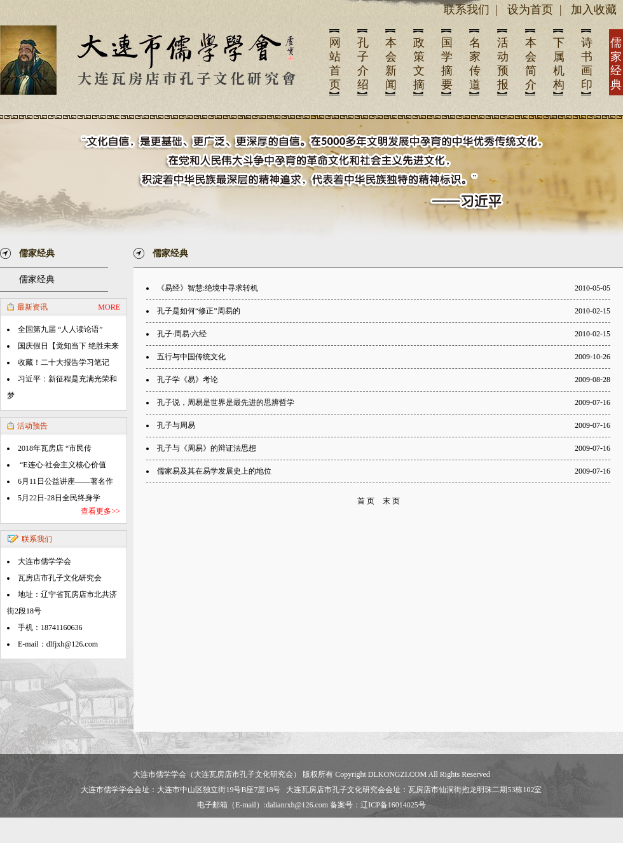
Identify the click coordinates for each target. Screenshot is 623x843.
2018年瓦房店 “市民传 (55, 448)
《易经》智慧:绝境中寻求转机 (207, 288)
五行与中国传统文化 (191, 356)
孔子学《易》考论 (187, 379)
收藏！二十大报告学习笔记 (63, 362)
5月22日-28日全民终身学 (59, 497)
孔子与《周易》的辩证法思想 (206, 448)
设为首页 (530, 9)
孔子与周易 (176, 425)
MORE (109, 307)
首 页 (365, 501)
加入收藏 (594, 9)
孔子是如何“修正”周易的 (198, 310)
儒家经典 (37, 279)
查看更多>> (100, 511)
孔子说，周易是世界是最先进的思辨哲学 (225, 402)
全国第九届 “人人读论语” (60, 329)
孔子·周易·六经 (182, 333)
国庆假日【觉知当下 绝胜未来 (68, 345)
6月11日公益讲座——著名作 (65, 481)
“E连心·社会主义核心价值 (62, 464)
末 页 (391, 501)
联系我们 (466, 9)
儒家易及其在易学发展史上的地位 (214, 471)
